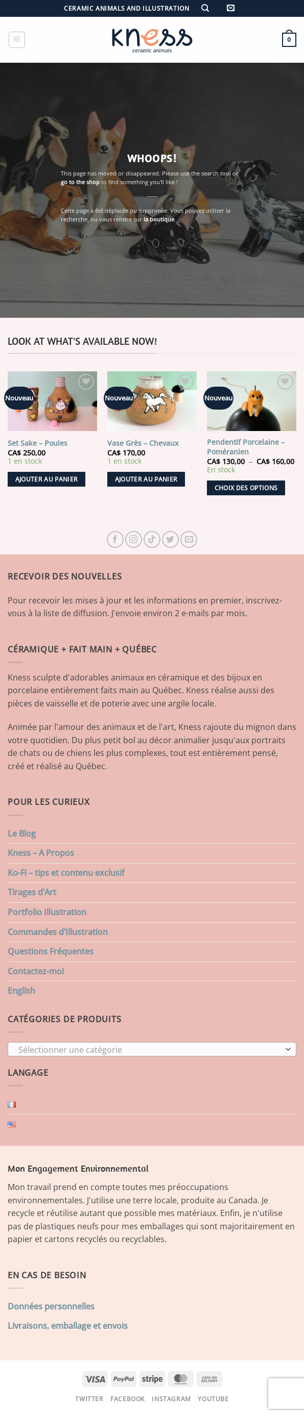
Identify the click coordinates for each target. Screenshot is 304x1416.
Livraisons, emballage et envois (68, 1325)
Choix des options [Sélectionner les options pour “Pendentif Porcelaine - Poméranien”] (246, 488)
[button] (230, 8)
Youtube (213, 1399)
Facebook (127, 1399)
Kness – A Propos (41, 852)
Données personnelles (51, 1306)
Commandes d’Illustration (58, 932)
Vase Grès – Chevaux (143, 443)
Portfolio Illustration (47, 912)
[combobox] (152, 1049)
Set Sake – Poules (37, 443)
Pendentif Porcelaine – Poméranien (246, 447)
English (21, 990)
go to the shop (80, 182)
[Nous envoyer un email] (188, 539)
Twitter (89, 1399)
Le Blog (22, 833)
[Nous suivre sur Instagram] (133, 539)
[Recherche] (205, 8)
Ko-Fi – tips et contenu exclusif (66, 872)
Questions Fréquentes (50, 951)
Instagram (171, 1399)
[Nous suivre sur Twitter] (170, 539)
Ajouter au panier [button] (46, 479)
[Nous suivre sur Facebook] (115, 539)
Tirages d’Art (32, 892)
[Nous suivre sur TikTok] (152, 539)
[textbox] (149, 1050)
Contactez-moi (36, 971)
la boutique (159, 219)
